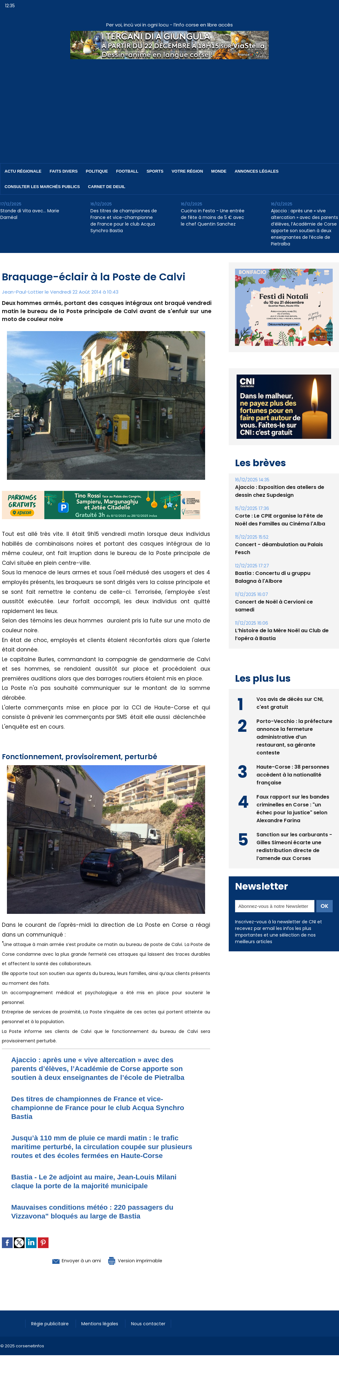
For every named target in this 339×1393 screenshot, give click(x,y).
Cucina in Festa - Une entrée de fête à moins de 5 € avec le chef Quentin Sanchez (212, 217)
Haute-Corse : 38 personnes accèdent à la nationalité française (292, 774)
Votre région (187, 171)
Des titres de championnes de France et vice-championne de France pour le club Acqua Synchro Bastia (123, 221)
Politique (97, 171)
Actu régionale (23, 171)
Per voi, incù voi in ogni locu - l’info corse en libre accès (169, 24)
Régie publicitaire (51, 1332)
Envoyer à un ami (72, 1269)
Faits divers (64, 171)
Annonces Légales (257, 171)
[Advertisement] (169, 106)
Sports (155, 171)
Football (127, 171)
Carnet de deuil (106, 186)
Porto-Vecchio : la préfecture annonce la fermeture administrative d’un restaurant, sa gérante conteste (294, 736)
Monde (218, 171)
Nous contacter (152, 1332)
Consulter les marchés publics (42, 186)
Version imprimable (139, 1269)
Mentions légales (102, 1332)
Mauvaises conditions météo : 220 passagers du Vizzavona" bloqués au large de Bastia (98, 1220)
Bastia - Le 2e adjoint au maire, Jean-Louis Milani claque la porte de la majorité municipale (99, 1190)
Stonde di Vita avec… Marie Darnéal (29, 214)
